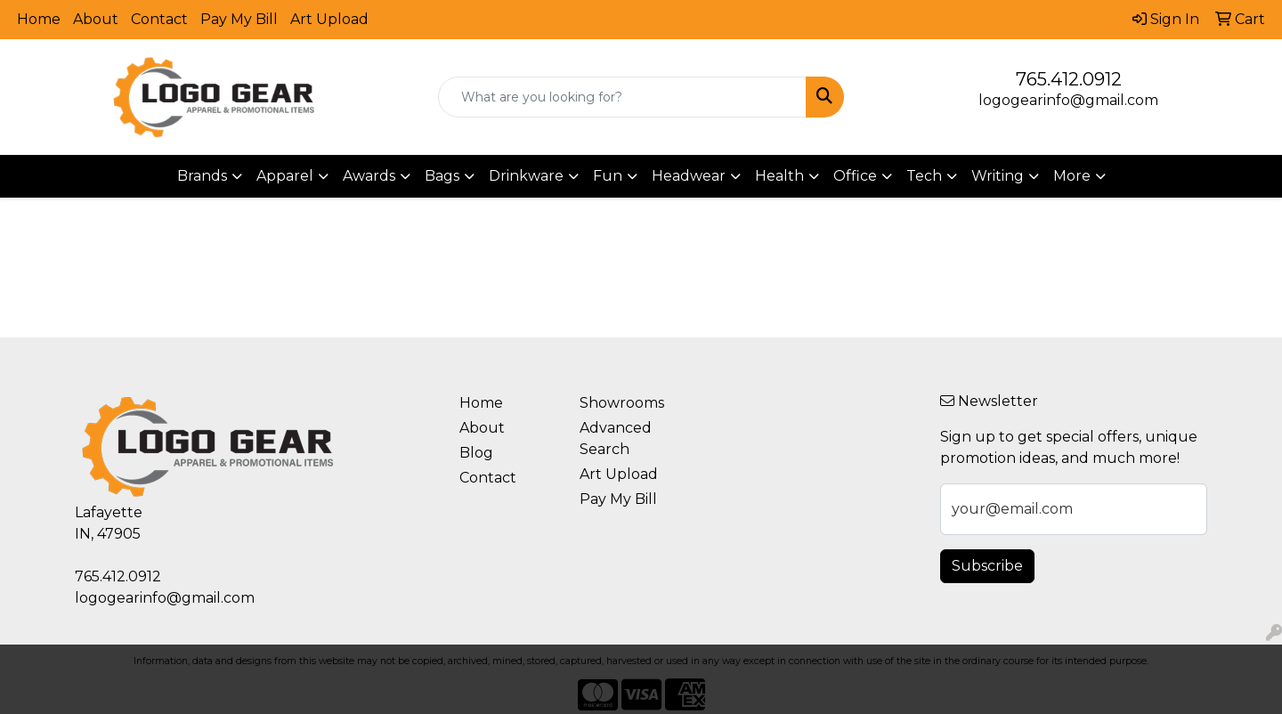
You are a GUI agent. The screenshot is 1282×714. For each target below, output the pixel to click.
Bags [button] (442, 175)
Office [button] (855, 175)
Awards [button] (369, 175)
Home (39, 19)
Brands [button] (202, 175)
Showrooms (622, 402)
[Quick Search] (622, 97)
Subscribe (987, 565)
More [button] (1072, 175)
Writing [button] (997, 175)
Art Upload (329, 19)
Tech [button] (924, 175)
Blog (476, 452)
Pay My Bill (239, 19)
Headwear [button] (689, 175)
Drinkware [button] (526, 175)
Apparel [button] (284, 175)
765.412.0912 (1069, 79)
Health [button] (779, 175)
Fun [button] (607, 175)
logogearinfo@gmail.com (1068, 100)
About (95, 19)
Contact (159, 19)
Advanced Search (616, 438)
